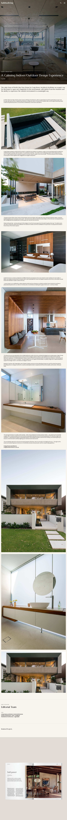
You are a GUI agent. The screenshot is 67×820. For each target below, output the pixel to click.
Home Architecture (18, 714)
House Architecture (6, 715)
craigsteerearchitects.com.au (11, 447)
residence (17, 715)
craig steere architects (7, 714)
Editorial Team (8, 71)
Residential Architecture (7, 716)
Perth (13, 715)
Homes (3, 71)
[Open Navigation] (64, 3)
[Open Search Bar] (61, 3)
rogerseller (16, 716)
